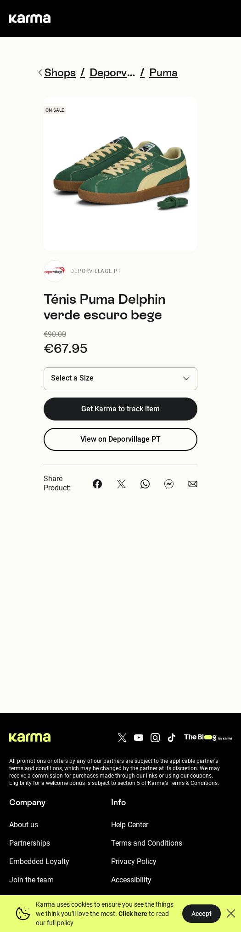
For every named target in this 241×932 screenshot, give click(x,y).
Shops (56, 72)
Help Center (129, 824)
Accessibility (131, 879)
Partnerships (29, 843)
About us (23, 824)
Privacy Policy (134, 861)
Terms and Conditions (146, 843)
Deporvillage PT (95, 271)
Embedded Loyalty (39, 861)
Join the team (31, 879)
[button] (120, 378)
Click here (132, 913)
